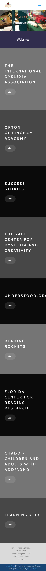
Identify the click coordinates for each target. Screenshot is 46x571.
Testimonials (18, 556)
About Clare (21, 551)
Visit (10, 92)
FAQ (29, 554)
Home (13, 548)
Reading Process (24, 548)
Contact (21, 559)
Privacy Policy (10, 566)
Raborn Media (32, 569)
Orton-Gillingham (18, 554)
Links (27, 556)
